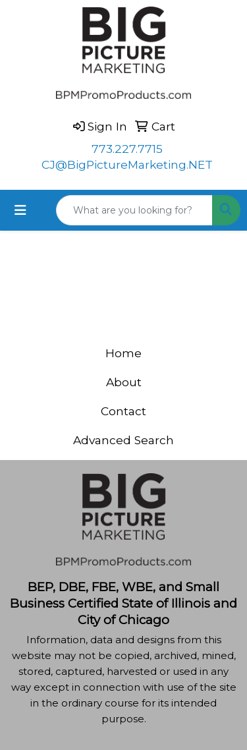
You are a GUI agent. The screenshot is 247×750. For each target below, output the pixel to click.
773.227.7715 (127, 149)
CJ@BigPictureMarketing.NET (127, 164)
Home (123, 353)
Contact (123, 411)
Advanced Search (123, 440)
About (124, 382)
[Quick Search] (134, 210)
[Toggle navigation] (20, 210)
